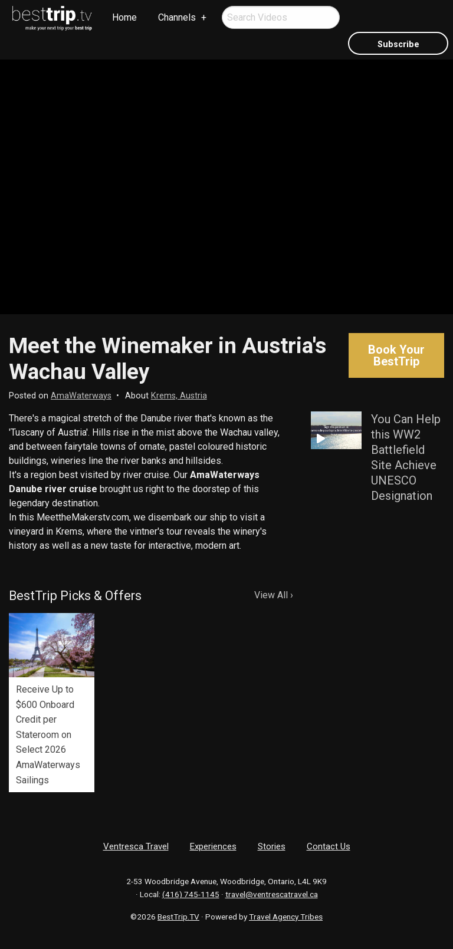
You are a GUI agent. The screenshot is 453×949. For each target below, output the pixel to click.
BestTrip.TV (178, 916)
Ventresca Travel (136, 846)
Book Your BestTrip (396, 355)
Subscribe (398, 44)
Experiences (213, 846)
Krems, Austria (179, 396)
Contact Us (328, 846)
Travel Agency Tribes (286, 916)
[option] (51, 702)
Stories (271, 846)
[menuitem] (52, 18)
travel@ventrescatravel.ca (271, 894)
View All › (273, 595)
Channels (177, 17)
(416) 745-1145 (190, 894)
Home (124, 17)
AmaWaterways (81, 396)
